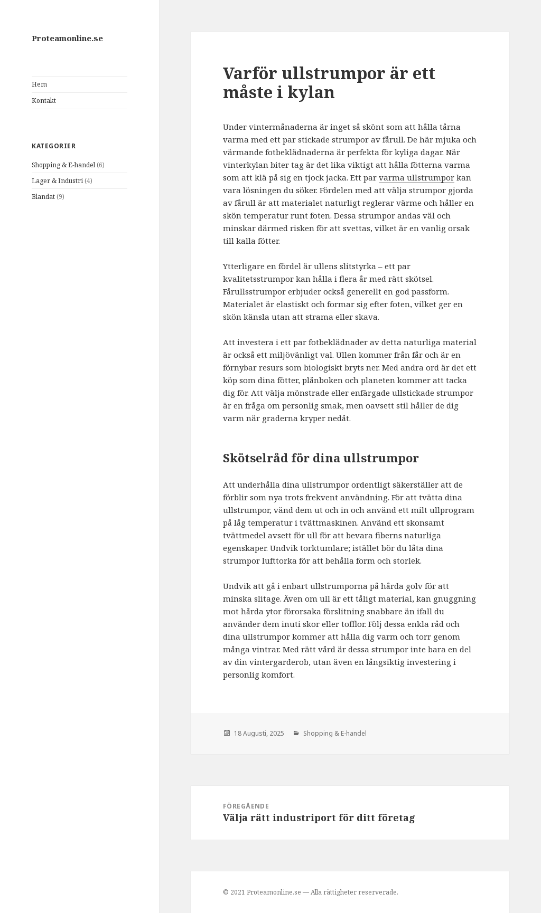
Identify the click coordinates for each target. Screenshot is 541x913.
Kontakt (44, 100)
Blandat (43, 196)
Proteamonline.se (67, 38)
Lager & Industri (57, 180)
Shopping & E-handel (63, 164)
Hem (39, 84)
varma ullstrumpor (416, 177)
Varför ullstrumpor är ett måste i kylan (329, 82)
